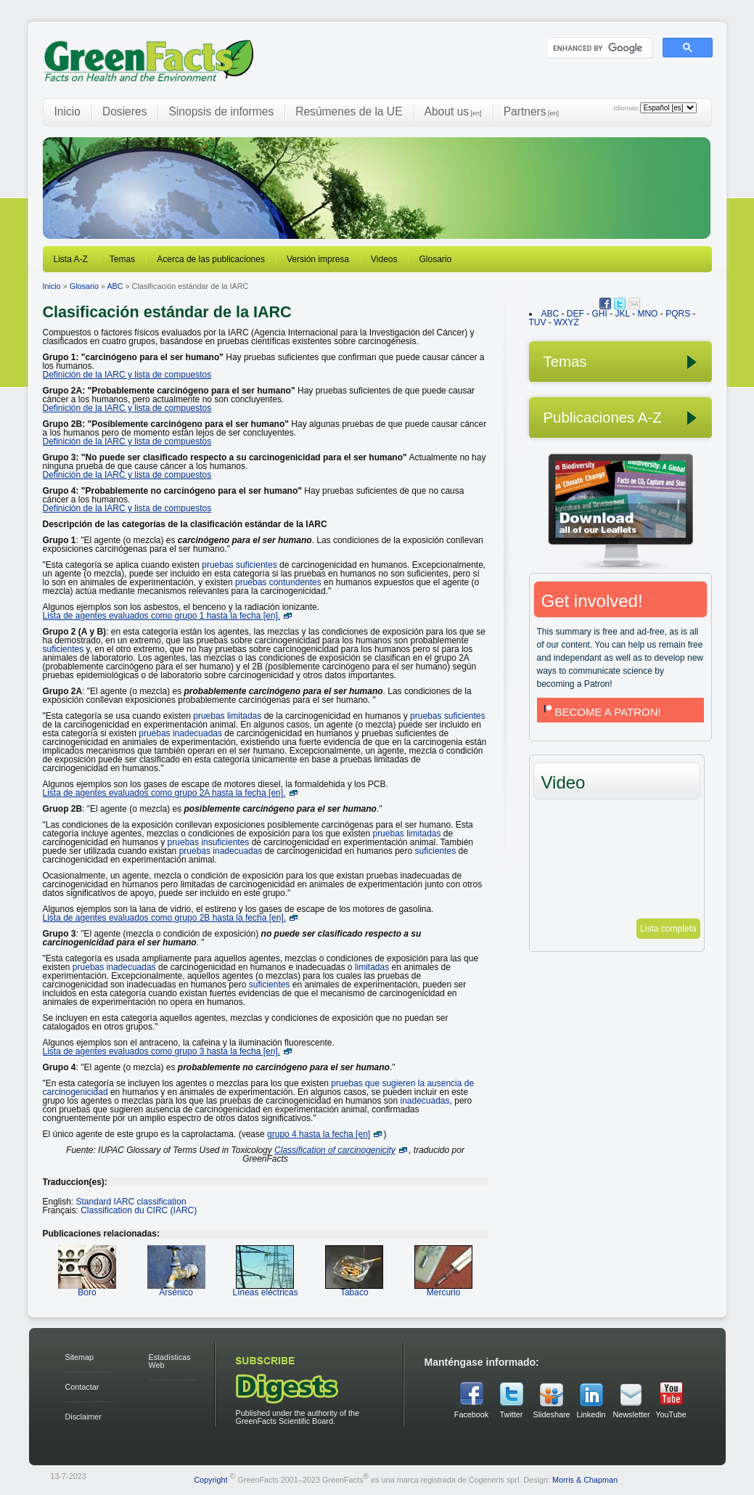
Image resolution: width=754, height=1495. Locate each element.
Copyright (210, 1479)
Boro (87, 1288)
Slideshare (551, 1414)
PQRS (677, 314)
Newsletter (631, 1414)
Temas (122, 259)
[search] (597, 47)
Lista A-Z (71, 259)
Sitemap (79, 1357)
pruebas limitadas (227, 716)
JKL (622, 314)
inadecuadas (424, 1101)
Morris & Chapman (585, 1479)
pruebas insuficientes (209, 842)
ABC (115, 286)
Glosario (435, 259)
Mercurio (443, 1288)
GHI (599, 314)
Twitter (511, 1414)
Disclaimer (83, 1416)
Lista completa (668, 929)
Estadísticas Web (170, 1361)
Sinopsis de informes (221, 111)
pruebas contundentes (278, 582)
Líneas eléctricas (265, 1288)
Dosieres (124, 111)
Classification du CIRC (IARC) (139, 1210)
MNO (647, 314)
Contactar (82, 1386)
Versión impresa (318, 259)
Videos (384, 259)
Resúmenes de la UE (348, 111)
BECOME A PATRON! (601, 712)
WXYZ (566, 322)
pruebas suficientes (239, 565)
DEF (575, 314)
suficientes (63, 649)
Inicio (67, 111)
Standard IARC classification (131, 1202)
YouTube (670, 1414)
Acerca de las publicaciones (211, 259)
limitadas (372, 967)
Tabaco (354, 1288)
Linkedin (590, 1414)
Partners (531, 111)
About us (453, 111)
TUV (537, 322)
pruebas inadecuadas (180, 733)
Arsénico (176, 1288)
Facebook (471, 1414)
